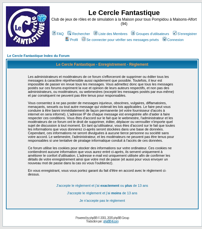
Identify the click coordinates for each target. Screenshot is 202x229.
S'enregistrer (185, 34)
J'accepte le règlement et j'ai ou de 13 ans (102, 185)
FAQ (58, 34)
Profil (71, 40)
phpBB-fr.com (111, 221)
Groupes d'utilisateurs (150, 34)
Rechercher (78, 34)
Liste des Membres (110, 34)
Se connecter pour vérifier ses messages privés (120, 40)
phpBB (93, 218)
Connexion (173, 40)
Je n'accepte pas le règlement (102, 200)
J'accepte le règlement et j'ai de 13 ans (102, 193)
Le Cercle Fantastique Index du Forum (38, 56)
